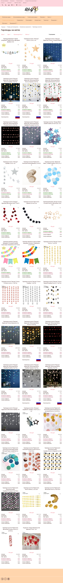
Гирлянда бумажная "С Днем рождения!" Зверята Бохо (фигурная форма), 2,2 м (10, 40)
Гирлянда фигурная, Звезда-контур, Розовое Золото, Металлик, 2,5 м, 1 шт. (52, 203)
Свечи (49, 17)
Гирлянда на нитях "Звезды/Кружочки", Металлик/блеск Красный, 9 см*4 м (52, 323)
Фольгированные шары (19, 17)
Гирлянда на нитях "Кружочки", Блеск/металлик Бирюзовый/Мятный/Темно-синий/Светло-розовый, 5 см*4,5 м (10, 450)
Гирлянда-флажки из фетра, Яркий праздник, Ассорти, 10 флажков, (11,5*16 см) (31, 243)
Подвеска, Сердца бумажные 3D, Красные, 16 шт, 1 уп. (31, 528)
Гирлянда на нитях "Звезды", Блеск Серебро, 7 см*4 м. (31, 282)
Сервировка (20, 20)
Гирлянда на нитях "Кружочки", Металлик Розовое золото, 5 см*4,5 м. (10, 529)
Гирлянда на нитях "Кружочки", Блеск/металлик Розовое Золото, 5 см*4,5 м (31, 449)
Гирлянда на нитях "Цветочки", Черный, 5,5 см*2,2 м (31, 202)
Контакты (12, 0)
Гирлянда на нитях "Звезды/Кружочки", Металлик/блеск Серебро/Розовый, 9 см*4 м (31, 123)
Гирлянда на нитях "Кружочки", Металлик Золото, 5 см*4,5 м (52, 488)
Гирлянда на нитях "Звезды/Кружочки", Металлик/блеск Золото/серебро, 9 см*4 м (10, 80)
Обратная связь (17, 2)
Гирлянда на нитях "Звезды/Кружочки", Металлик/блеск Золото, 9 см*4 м (31, 323)
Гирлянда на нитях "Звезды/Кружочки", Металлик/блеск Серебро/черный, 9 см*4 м (31, 366)
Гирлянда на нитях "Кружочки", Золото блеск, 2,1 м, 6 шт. (31, 488)
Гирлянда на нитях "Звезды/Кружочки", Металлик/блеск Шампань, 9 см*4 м (52, 366)
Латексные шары (6, 17)
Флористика (38, 20)
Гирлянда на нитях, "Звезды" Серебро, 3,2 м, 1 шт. (10, 162)
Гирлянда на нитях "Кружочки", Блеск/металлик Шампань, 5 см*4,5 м (31, 163)
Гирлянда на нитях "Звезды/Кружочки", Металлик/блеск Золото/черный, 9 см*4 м (31, 80)
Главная (3, 27)
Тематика (45, 20)
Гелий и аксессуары (32, 17)
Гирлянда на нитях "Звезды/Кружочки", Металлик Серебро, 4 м (10, 408)
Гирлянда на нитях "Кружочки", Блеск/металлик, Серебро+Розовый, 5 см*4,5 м (10, 489)
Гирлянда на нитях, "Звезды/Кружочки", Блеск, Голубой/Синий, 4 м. (52, 40)
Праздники (53, 20)
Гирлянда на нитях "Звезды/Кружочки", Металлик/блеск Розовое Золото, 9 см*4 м (10, 123)
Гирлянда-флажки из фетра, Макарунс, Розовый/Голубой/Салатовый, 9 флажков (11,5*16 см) (10, 243)
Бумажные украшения (25, 26)
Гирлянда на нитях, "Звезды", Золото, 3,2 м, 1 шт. (31, 39)
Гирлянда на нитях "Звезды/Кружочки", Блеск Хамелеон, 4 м (10, 322)
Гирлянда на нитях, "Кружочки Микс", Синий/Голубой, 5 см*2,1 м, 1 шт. (52, 163)
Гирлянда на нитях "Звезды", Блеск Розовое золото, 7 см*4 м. (11, 282)
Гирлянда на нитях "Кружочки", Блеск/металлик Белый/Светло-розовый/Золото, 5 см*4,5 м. (52, 409)
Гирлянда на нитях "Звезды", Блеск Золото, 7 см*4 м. (52, 242)
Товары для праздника (8, 20)
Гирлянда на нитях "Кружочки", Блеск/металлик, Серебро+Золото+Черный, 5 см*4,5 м (52, 450)
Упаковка (42, 17)
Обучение (4, 23)
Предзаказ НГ (13, 23)
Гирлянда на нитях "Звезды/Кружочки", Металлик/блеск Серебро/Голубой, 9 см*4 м (10, 366)
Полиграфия (29, 20)
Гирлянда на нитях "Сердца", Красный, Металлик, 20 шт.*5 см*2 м (10, 203)
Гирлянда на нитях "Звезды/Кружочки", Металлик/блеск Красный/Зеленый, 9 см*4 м (52, 80)
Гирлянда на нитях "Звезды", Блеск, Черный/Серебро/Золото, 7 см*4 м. (52, 282)
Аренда (24, 2)
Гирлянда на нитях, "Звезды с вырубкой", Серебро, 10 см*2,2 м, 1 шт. (31, 409)
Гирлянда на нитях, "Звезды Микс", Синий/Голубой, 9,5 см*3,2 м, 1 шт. (52, 122)
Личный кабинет (4, 0)
